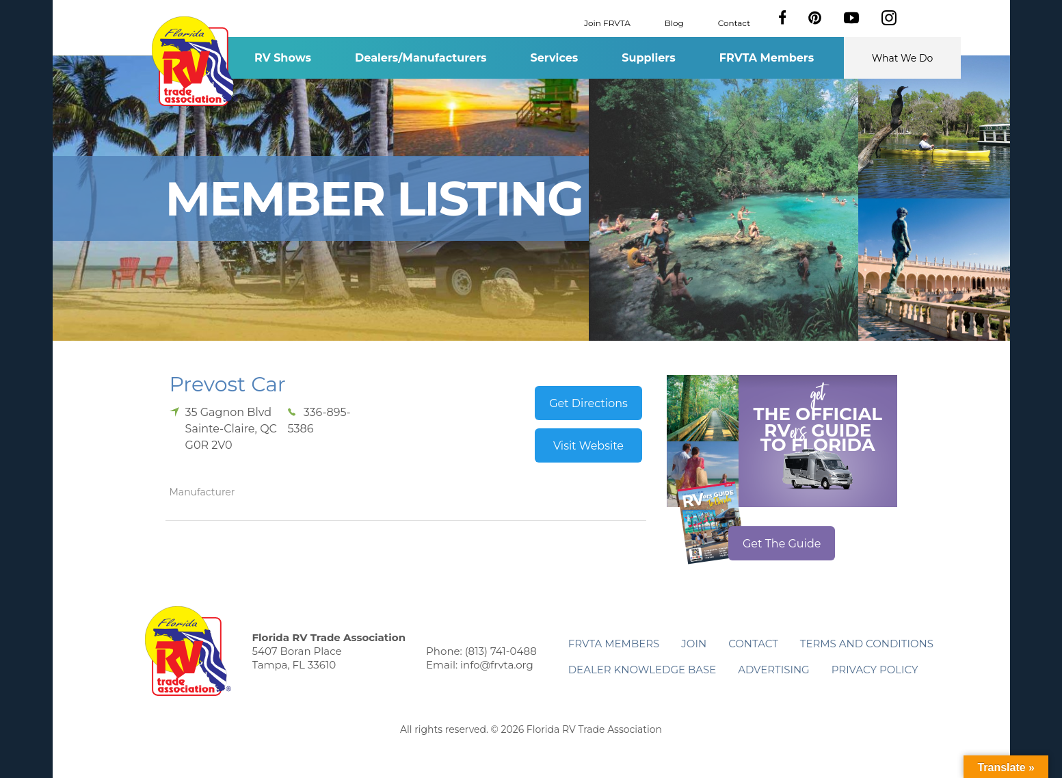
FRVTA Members (766, 57)
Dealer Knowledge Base (642, 669)
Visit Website (588, 445)
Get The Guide (782, 543)
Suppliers (648, 57)
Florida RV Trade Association (195, 61)
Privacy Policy (875, 669)
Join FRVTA (607, 22)
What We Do (902, 58)
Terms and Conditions (866, 643)
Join (693, 643)
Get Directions (588, 403)
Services (555, 57)
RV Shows (282, 57)
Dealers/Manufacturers (420, 57)
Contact (734, 22)
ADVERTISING (774, 669)
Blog (674, 22)
